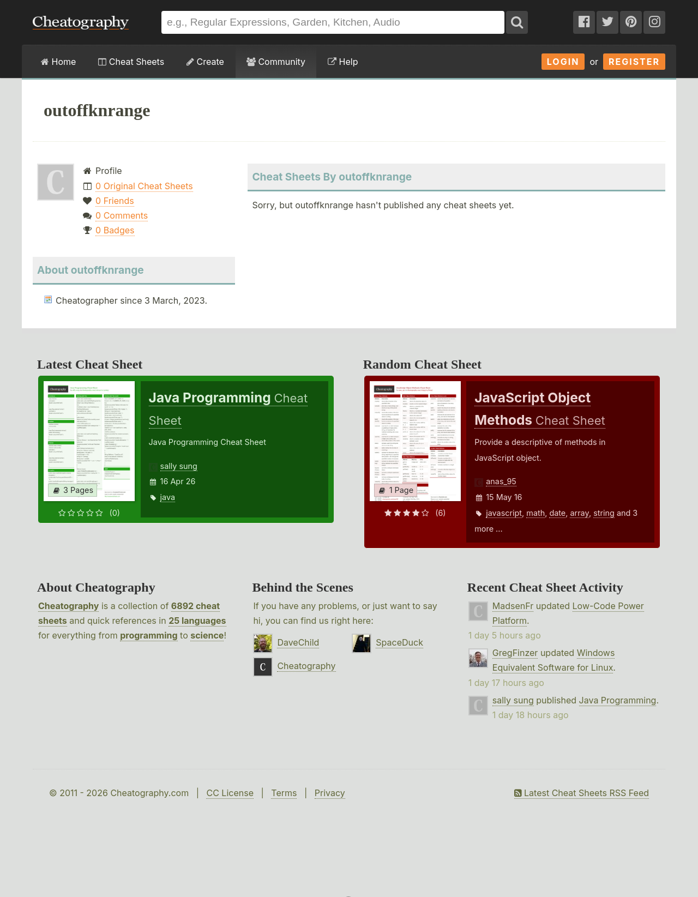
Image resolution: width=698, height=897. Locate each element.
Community (275, 61)
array (579, 512)
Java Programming (618, 700)
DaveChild (298, 642)
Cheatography (68, 605)
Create (205, 61)
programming (148, 635)
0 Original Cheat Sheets (144, 185)
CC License (230, 792)
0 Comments (121, 215)
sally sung (178, 466)
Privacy (330, 792)
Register (634, 61)
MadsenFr (512, 605)
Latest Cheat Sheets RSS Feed (581, 792)
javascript (504, 512)
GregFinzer (515, 652)
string (604, 512)
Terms (284, 792)
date (557, 512)
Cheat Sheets (131, 61)
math (535, 512)
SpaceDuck (399, 642)
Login (563, 61)
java (167, 497)
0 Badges (114, 230)
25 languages (197, 620)
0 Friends (114, 200)
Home (58, 61)
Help (343, 61)
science (207, 635)
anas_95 (501, 481)
